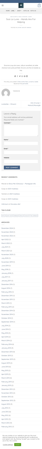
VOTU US (33, 10)
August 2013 (5, 363)
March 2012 (5, 423)
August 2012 (5, 404)
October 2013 (6, 355)
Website (6, 158)
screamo (25, 16)
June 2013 (4, 367)
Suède (30, 16)
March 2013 (5, 378)
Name (6, 140)
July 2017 (4, 277)
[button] (2, 5)
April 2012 (4, 419)
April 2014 (4, 337)
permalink (25, 83)
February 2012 (6, 427)
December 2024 (7, 228)
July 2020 (4, 258)
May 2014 (4, 333)
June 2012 (5, 412)
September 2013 (7, 359)
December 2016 (7, 284)
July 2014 (4, 326)
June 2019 (5, 266)
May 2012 (4, 415)
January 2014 (6, 348)
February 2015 (6, 307)
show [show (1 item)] (21, 215)
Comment (7, 123)
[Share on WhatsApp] (15, 76)
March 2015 (5, 303)
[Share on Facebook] (17, 76)
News (20, 16)
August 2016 (5, 288)
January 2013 (6, 385)
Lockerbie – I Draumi (8, 104)
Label (13, 11)
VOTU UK (26, 10)
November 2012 (7, 393)
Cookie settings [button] (8, 445)
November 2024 (7, 232)
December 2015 (7, 296)
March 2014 (5, 340)
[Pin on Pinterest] (24, 76)
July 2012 (4, 408)
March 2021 (5, 251)
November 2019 (7, 262)
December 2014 (7, 310)
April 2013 (4, 374)
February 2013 (6, 382)
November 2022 (7, 236)
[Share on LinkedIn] (27, 76)
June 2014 (4, 329)
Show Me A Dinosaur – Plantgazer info (22, 184)
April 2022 (5, 239)
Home (8, 10)
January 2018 (6, 273)
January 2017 (6, 281)
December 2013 (7, 352)
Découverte (14, 16)
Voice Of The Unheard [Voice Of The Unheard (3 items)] (31, 215)
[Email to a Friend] (22, 76)
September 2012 (7, 400)
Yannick (28, 27)
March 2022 (5, 243)
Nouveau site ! (16, 204)
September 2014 (7, 322)
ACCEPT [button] (17, 444)
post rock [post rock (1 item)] (9, 215)
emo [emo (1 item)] (3, 215)
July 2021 (4, 247)
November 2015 (7, 299)
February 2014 (6, 344)
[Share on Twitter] (20, 76)
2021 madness (13, 189)
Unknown (4, 204)
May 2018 (4, 269)
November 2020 (7, 254)
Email (6, 149)
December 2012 (7, 389)
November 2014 (7, 314)
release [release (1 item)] (16, 215)
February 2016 (6, 292)
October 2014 (6, 318)
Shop (19, 11)
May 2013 (4, 370)
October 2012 (6, 397)
